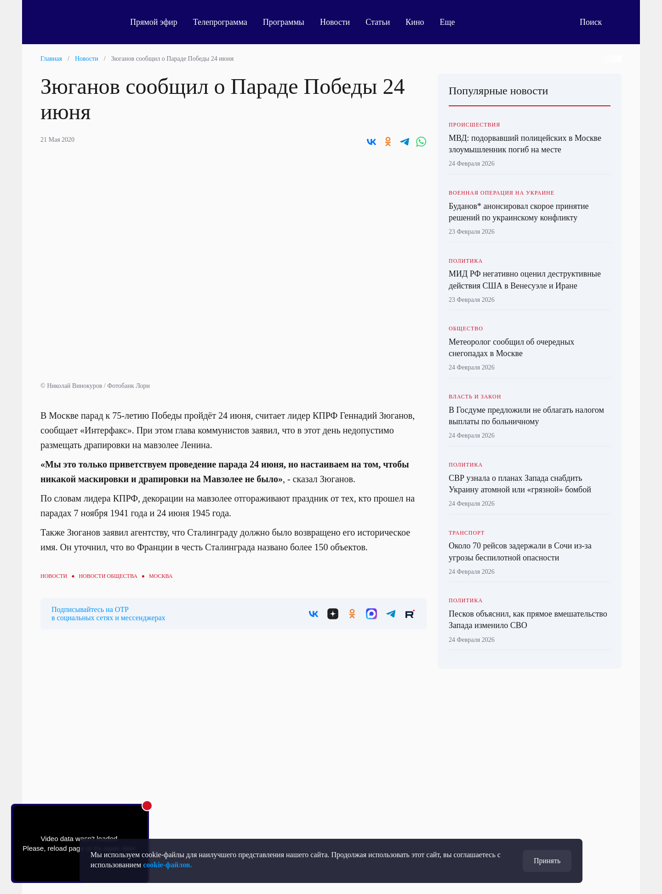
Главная (51, 58)
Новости (335, 22)
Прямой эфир (153, 22)
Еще (452, 22)
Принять (547, 861)
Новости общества (108, 576)
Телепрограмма (220, 22)
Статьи (377, 22)
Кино (414, 22)
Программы (283, 22)
